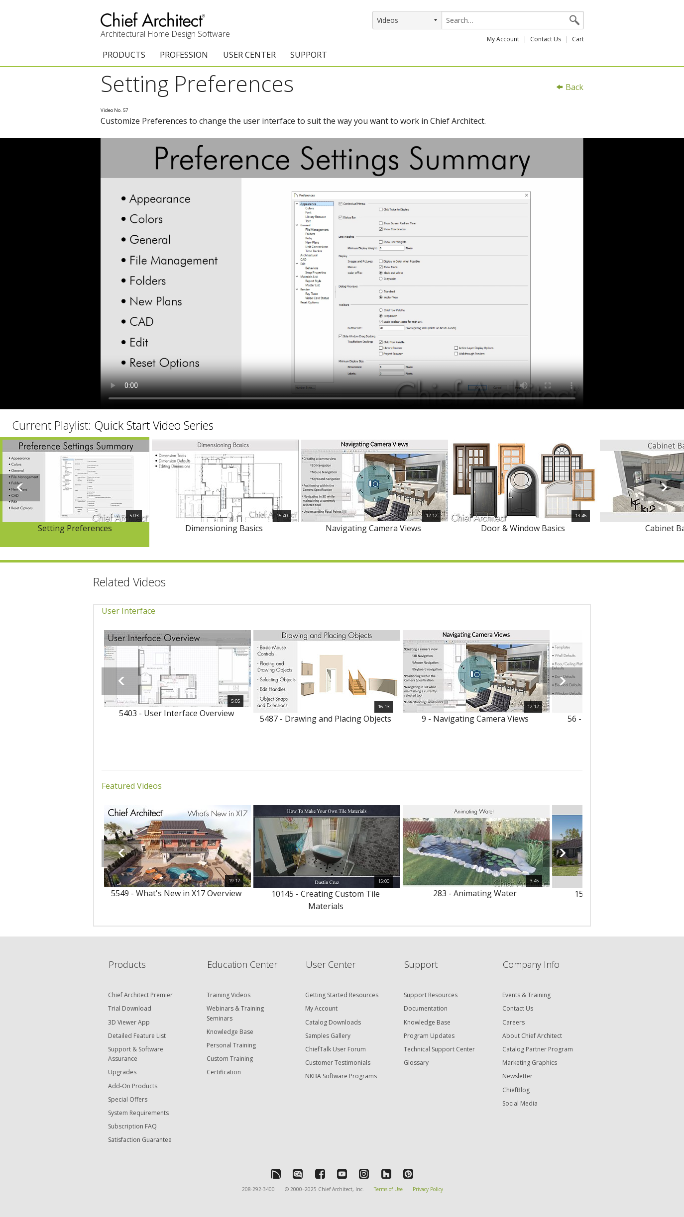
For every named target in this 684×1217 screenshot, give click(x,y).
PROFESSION (184, 54)
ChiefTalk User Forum (335, 1049)
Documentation (426, 1008)
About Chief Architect (532, 1035)
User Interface (128, 610)
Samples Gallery (327, 1035)
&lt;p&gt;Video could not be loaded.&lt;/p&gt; (342, 273)
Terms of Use (388, 1189)
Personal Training (231, 1045)
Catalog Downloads (333, 1022)
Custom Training (230, 1058)
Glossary (416, 1062)
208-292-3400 (258, 1189)
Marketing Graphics (529, 1062)
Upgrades (122, 1072)
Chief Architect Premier (140, 995)
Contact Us (545, 39)
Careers (513, 1022)
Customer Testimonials (337, 1062)
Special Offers (127, 1099)
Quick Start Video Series (154, 425)
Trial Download (129, 1008)
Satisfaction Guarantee (140, 1139)
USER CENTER (249, 54)
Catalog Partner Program (537, 1049)
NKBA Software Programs (341, 1076)
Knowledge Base (230, 1032)
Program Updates (429, 1035)
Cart (578, 39)
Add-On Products (132, 1086)
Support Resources (430, 995)
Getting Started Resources (341, 995)
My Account (503, 39)
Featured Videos (132, 785)
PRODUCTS (124, 54)
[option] (74, 492)
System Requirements (138, 1113)
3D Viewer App (129, 1022)
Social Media (520, 1103)
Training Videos (228, 995)
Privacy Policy (428, 1189)
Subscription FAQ (132, 1126)
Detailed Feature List (137, 1035)
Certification (224, 1072)
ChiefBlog (516, 1090)
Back (569, 87)
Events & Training (526, 995)
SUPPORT (308, 54)
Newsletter (517, 1076)
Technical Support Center (439, 1049)
